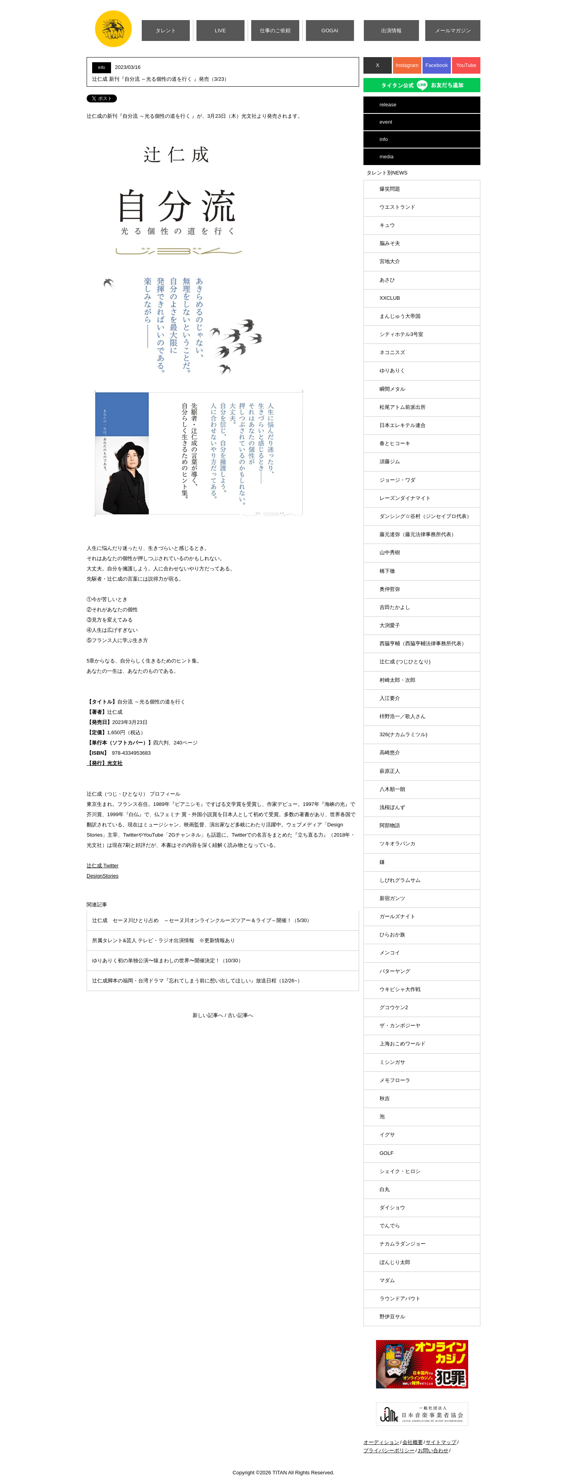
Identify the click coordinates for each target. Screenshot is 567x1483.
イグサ (387, 1135)
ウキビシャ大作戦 (400, 989)
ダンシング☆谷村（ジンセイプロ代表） (426, 516)
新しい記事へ (208, 1015)
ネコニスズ (392, 352)
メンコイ (390, 953)
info (384, 139)
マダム (387, 1280)
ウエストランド (397, 207)
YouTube (466, 65)
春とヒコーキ (395, 443)
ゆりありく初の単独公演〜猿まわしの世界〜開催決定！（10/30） (167, 960)
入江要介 (390, 698)
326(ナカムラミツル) (403, 734)
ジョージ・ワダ (397, 480)
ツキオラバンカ (397, 843)
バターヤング (395, 971)
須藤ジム (390, 461)
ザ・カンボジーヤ (400, 1025)
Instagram (407, 65)
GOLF (386, 1153)
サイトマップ (441, 1442)
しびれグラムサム (400, 880)
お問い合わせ (433, 1450)
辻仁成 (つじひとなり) (405, 661)
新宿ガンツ (392, 898)
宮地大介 (390, 261)
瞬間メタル (392, 389)
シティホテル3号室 (401, 334)
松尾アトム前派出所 (403, 407)
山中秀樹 (390, 552)
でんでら (390, 1226)
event (386, 122)
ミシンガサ (392, 1062)
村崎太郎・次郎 (397, 680)
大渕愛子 (390, 625)
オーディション (381, 1442)
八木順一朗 (392, 789)
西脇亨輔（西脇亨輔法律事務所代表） (423, 643)
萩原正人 (390, 771)
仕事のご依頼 (275, 30)
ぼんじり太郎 (395, 1262)
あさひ (387, 280)
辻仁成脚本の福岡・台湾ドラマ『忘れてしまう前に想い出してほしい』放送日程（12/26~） (197, 981)
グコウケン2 (394, 1007)
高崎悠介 (390, 752)
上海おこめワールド (403, 1044)
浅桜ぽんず (392, 807)
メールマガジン (453, 30)
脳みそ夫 (390, 243)
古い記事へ (240, 1015)
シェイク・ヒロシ (400, 1171)
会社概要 (412, 1442)
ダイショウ (392, 1207)
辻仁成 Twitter (103, 866)
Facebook (436, 65)
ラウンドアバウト (400, 1298)
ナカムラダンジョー (403, 1244)
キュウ (387, 225)
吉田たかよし (395, 607)
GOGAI (329, 30)
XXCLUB (390, 298)
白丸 (385, 1189)
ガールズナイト (397, 916)
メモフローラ (395, 1080)
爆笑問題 (390, 189)
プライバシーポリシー (389, 1450)
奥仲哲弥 (390, 589)
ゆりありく (392, 370)
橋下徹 (387, 571)
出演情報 (391, 30)
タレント (166, 30)
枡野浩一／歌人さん (403, 716)
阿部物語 (390, 825)
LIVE (220, 30)
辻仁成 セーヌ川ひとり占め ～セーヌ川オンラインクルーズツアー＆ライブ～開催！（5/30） (202, 920)
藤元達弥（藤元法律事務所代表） (418, 534)
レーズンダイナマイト (405, 498)
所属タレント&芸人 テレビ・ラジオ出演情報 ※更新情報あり (163, 940)
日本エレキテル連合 (403, 425)
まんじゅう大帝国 (400, 316)
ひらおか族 (392, 934)
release (388, 105)
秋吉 (385, 1098)
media (386, 157)
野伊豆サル (392, 1317)
